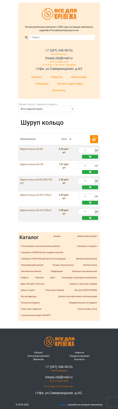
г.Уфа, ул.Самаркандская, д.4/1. (59, 393)
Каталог (36, 77)
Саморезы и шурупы (47, 104)
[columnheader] (64, 139)
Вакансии (38, 359)
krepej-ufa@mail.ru (59, 58)
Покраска (41, 83)
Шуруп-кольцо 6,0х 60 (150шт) (36, 195)
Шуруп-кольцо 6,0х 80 (31, 149)
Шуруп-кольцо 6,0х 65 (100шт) (36, 210)
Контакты (59, 90)
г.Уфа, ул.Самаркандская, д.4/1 (59, 68)
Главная (22, 104)
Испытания (79, 77)
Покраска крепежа (79, 356)
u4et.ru (62, 404)
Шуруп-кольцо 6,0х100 (32, 164)
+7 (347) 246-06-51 (59, 50)
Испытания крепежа (38, 356)
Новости (57, 77)
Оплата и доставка (70, 83)
